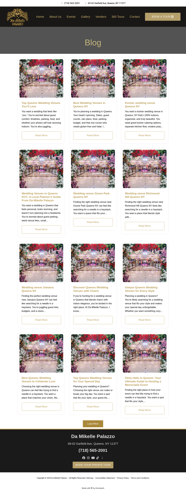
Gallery (85, 16)
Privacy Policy (123, 478)
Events (71, 16)
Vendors (101, 16)
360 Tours (118, 16)
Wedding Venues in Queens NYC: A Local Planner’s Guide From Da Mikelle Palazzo (41, 197)
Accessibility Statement (105, 478)
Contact (135, 16)
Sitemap (89, 478)
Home (40, 16)
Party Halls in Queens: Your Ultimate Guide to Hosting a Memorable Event (143, 381)
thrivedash (99, 488)
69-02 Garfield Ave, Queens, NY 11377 (93, 443)
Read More (41, 135)
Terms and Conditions (140, 478)
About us (55, 16)
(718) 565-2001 (93, 450)
